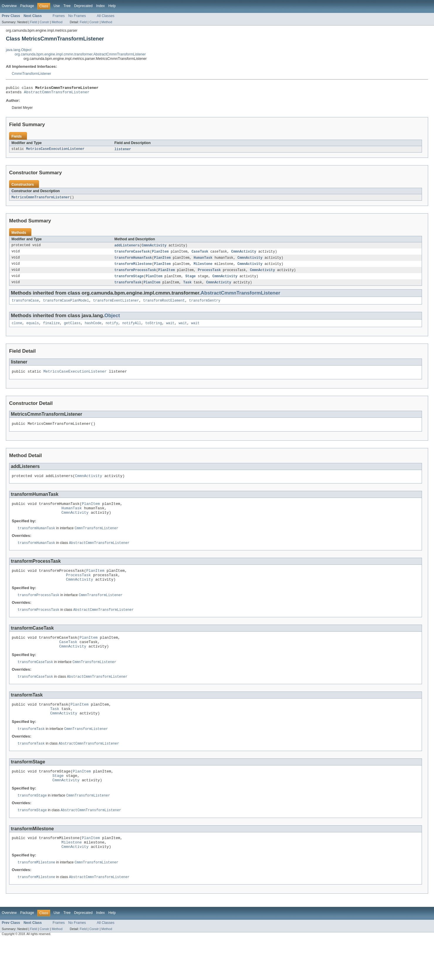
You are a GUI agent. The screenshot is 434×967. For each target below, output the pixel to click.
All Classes (105, 16)
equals (32, 328)
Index (100, 6)
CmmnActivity (153, 248)
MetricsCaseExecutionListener (55, 151)
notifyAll (131, 328)
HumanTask (203, 260)
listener (122, 151)
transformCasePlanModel (66, 305)
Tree (67, 6)
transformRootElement (164, 305)
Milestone (203, 267)
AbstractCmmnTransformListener (56, 93)
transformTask (127, 286)
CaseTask (200, 254)
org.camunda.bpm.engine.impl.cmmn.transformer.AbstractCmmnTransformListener (80, 54)
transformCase (25, 305)
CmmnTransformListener (31, 74)
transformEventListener (116, 305)
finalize (51, 328)
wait (170, 328)
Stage (190, 280)
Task (187, 286)
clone (17, 328)
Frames (59, 16)
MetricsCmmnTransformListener (40, 199)
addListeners (126, 248)
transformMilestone (133, 267)
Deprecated (83, 6)
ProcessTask (209, 273)
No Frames (77, 16)
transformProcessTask (135, 273)
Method (57, 22)
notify (112, 328)
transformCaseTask (132, 254)
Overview (9, 6)
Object (112, 320)
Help (112, 6)
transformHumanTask (133, 260)
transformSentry (204, 305)
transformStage (129, 280)
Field (33, 22)
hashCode (93, 328)
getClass (72, 328)
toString (153, 328)
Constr (44, 22)
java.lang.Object (18, 50)
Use (56, 6)
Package (27, 6)
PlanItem (160, 254)
